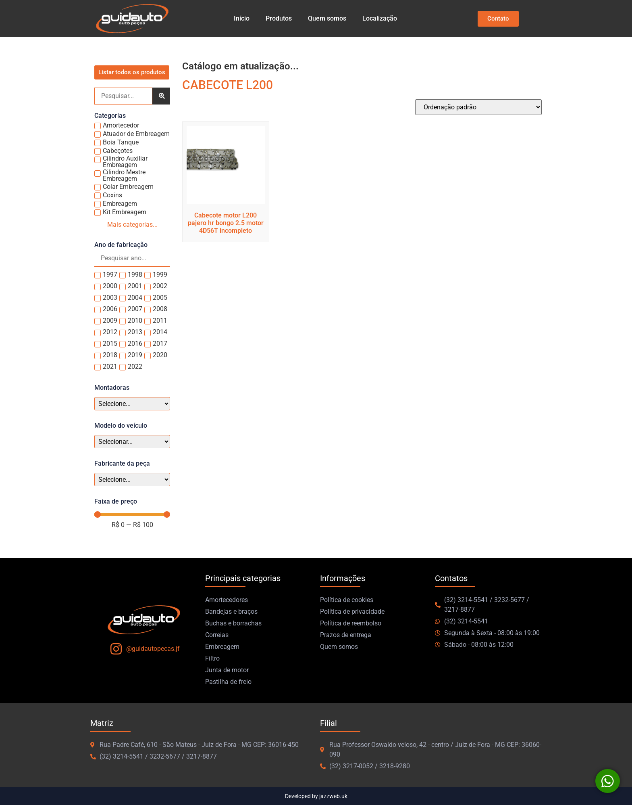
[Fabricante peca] (132, 479)
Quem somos (327, 18)
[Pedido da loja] (478, 107)
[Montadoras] (132, 403)
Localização (379, 18)
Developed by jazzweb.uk (316, 796)
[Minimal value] (132, 514)
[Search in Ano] (132, 258)
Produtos (279, 18)
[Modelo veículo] (132, 441)
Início (241, 18)
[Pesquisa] (123, 96)
